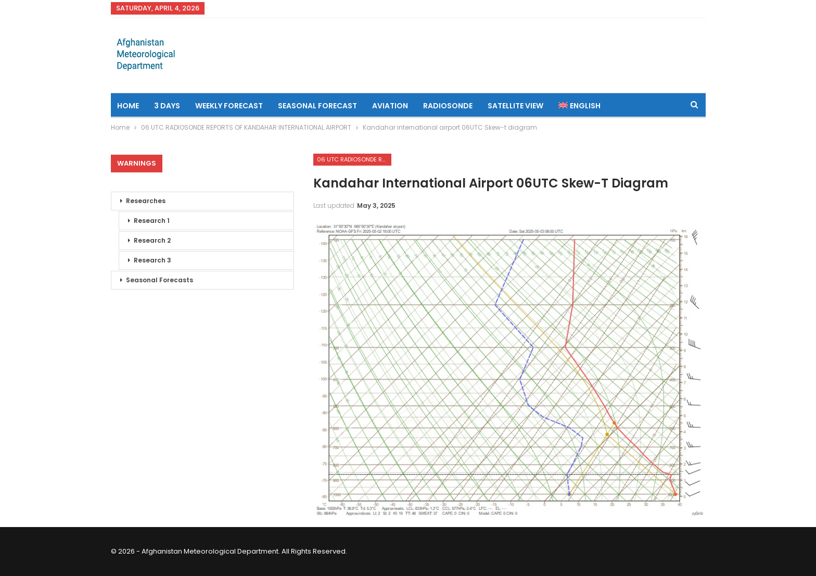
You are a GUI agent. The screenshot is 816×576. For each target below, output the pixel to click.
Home (128, 106)
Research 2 (152, 240)
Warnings (136, 163)
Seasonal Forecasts (159, 280)
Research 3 (152, 260)
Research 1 (152, 220)
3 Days (167, 106)
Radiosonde (448, 106)
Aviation (390, 106)
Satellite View (515, 106)
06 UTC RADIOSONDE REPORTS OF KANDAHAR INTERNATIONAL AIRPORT (354, 159)
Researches (145, 200)
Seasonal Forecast (317, 106)
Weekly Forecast (229, 106)
